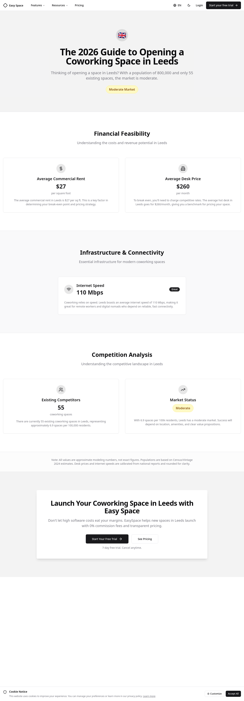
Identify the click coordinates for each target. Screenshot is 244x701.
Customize (214, 693)
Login (199, 5)
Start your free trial (223, 5)
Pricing (79, 5)
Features (38, 5)
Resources (60, 5)
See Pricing (145, 542)
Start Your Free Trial (107, 542)
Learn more (149, 696)
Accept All (233, 693)
